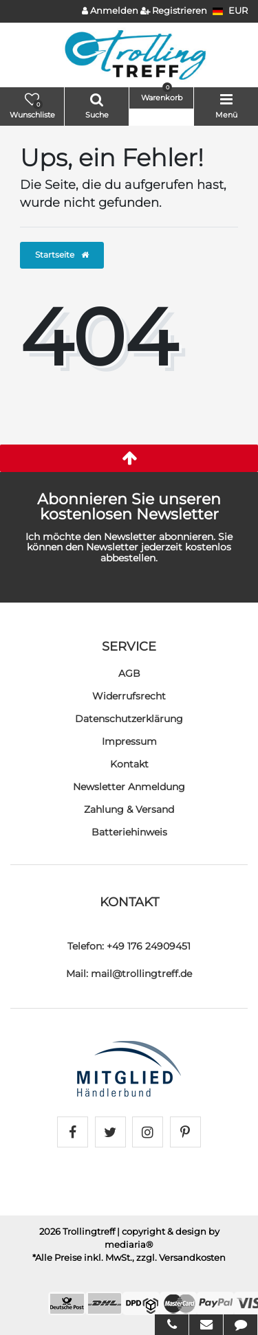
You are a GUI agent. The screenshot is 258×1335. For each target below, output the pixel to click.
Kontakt (129, 764)
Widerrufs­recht (129, 696)
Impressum (129, 741)
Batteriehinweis (129, 832)
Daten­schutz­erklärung (129, 719)
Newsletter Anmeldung (129, 787)
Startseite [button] (62, 254)
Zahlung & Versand (129, 809)
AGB (129, 673)
